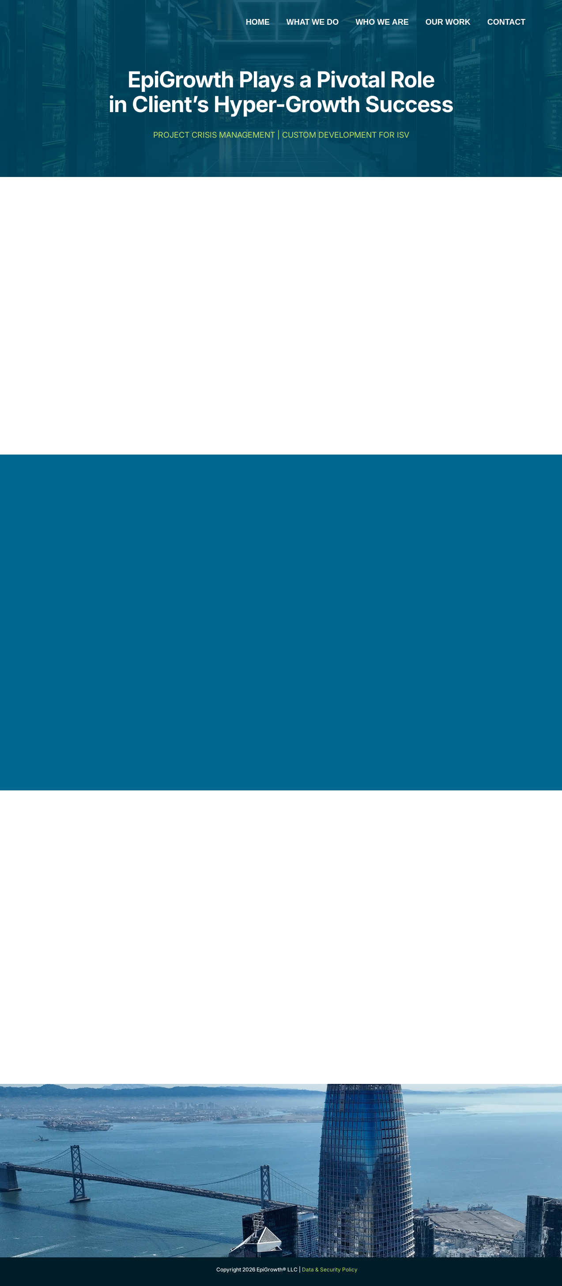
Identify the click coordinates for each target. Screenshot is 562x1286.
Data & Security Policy (330, 1269)
